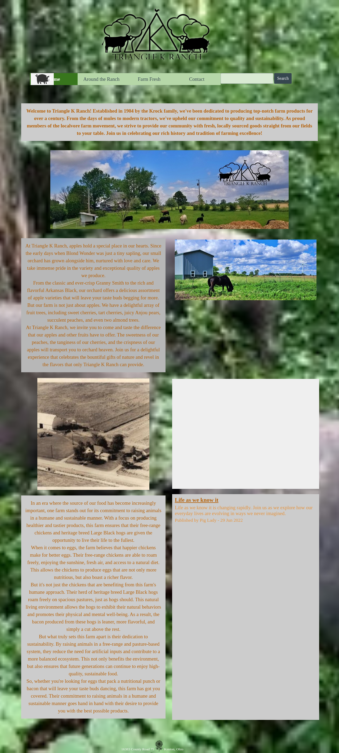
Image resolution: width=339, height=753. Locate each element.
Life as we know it (196, 500)
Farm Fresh (149, 79)
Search (283, 78)
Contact (196, 79)
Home (53, 79)
